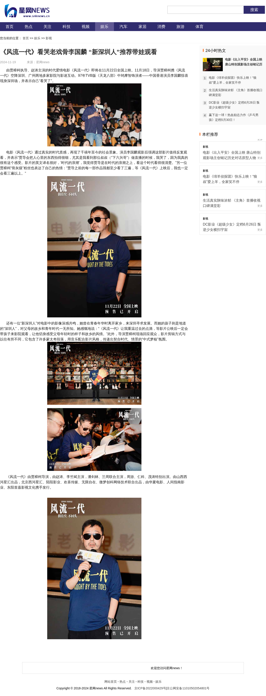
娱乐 (104, 26)
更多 (260, 139)
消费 (161, 26)
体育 (199, 26)
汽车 (123, 26)
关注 (47, 26)
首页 (10, 26)
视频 (86, 26)
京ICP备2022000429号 (150, 688)
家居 (143, 26)
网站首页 (110, 681)
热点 (29, 26)
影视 (49, 38)
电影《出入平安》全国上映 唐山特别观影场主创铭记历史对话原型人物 (243, 64)
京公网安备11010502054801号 (188, 688)
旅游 (180, 26)
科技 (66, 26)
